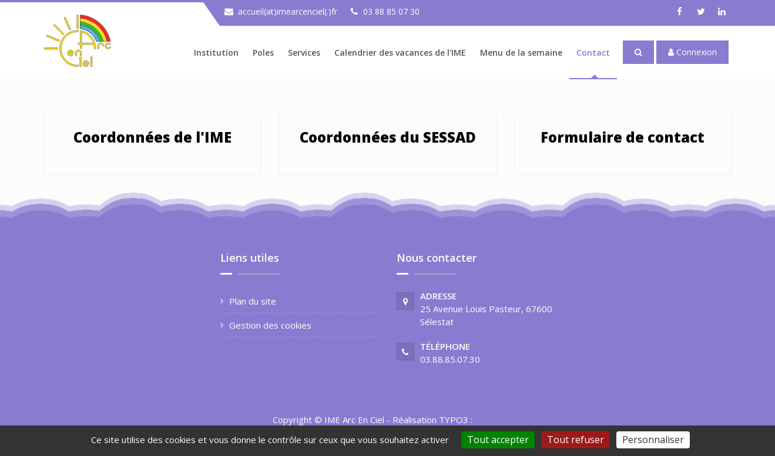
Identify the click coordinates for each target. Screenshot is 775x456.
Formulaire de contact (622, 137)
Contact (593, 52)
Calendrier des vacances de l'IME (400, 52)
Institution (216, 52)
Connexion (692, 52)
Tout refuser (575, 439)
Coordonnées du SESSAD (388, 137)
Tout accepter (498, 439)
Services (304, 52)
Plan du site (252, 301)
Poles (263, 52)
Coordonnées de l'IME (152, 137)
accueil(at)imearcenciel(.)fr (287, 11)
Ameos (489, 419)
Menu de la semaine (521, 52)
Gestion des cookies (270, 325)
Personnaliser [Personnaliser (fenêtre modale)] (653, 439)
